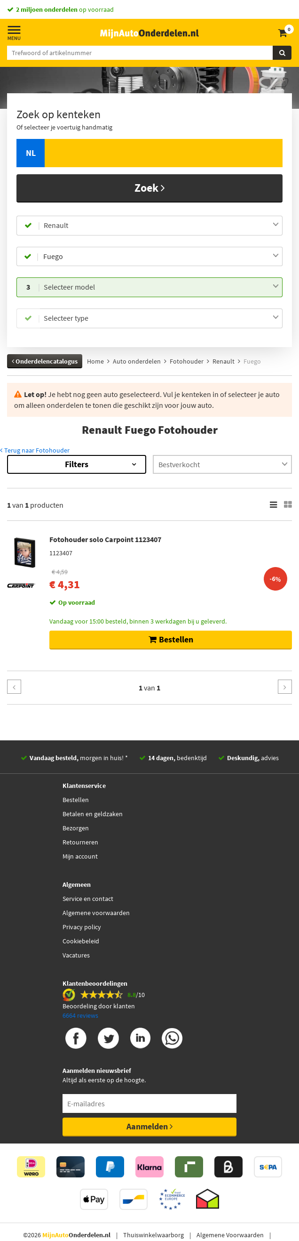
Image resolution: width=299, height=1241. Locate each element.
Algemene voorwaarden (96, 912)
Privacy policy (82, 927)
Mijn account (80, 856)
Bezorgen (76, 828)
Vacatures (76, 955)
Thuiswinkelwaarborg (153, 1235)
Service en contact (88, 898)
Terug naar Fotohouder (35, 450)
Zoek (149, 187)
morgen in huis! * (79, 758)
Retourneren (80, 842)
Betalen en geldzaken (93, 814)
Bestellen (76, 799)
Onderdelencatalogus (45, 361)
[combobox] (161, 225)
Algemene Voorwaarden (230, 1235)
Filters (76, 464)
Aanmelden (149, 1126)
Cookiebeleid (81, 941)
